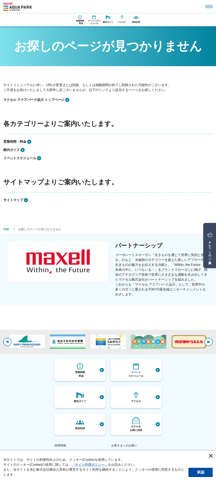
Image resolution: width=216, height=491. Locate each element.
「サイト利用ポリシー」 (90, 464)
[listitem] (36, 99)
